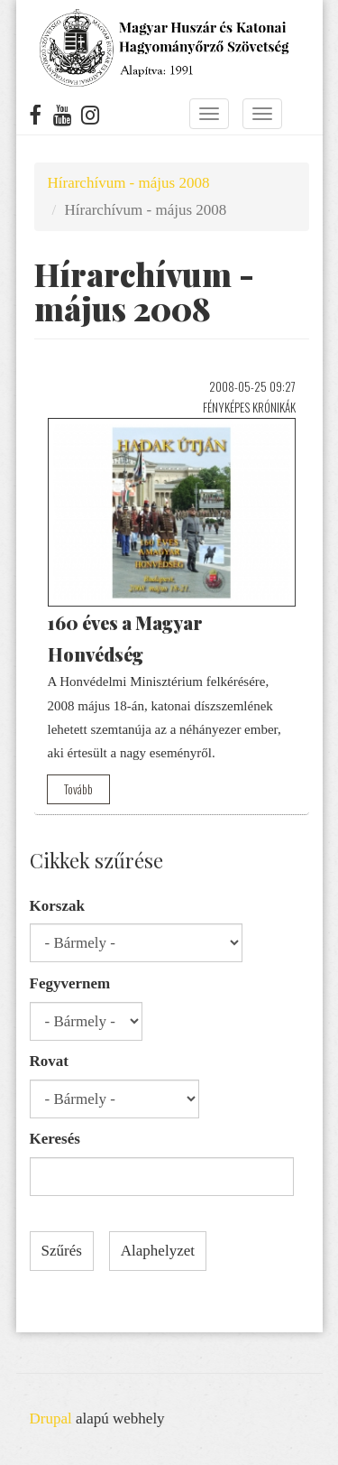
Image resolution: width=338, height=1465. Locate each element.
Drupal (51, 1418)
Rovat (49, 1061)
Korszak (57, 905)
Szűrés (61, 1250)
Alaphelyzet (158, 1250)
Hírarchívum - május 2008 (129, 182)
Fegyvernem (70, 983)
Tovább (78, 789)
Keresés (55, 1138)
